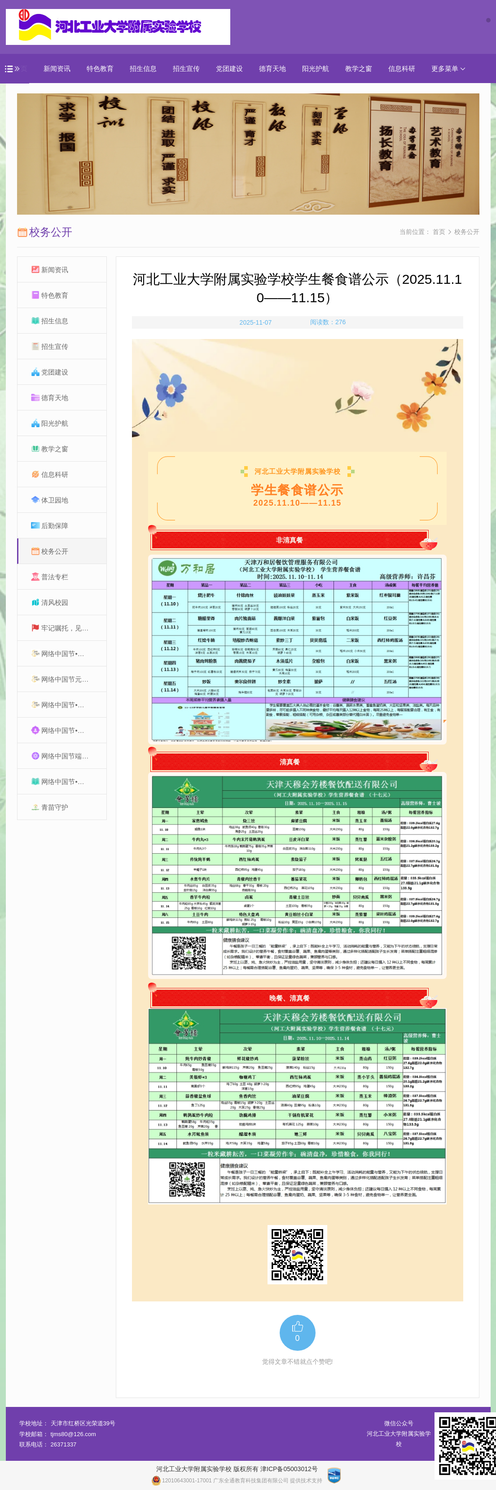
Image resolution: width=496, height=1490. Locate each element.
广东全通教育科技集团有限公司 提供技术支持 (267, 1480)
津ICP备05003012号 (289, 1468)
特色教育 (100, 68)
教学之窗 (358, 68)
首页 (439, 231)
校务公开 (466, 231)
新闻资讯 (57, 68)
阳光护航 (315, 68)
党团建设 (229, 68)
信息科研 (401, 68)
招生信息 (143, 68)
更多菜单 (448, 68)
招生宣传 (186, 68)
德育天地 (272, 68)
